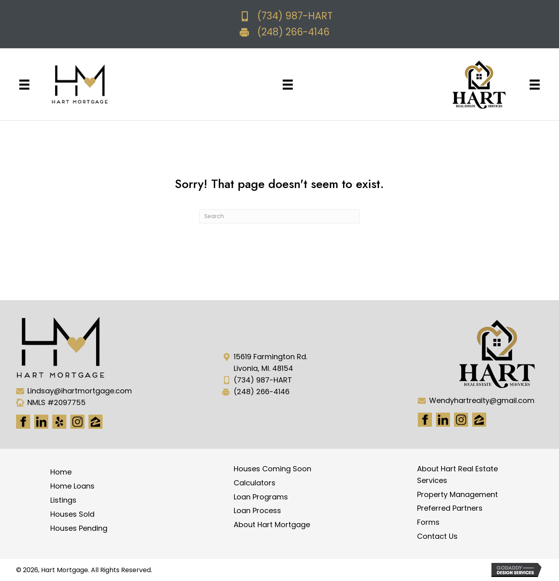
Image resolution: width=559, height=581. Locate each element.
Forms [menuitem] (428, 522)
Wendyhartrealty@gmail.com (481, 400)
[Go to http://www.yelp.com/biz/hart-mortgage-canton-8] (59, 422)
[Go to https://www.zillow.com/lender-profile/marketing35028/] (95, 422)
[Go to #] (461, 420)
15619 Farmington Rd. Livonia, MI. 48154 (270, 362)
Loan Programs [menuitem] (261, 497)
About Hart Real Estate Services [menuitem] (457, 474)
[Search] (279, 216)
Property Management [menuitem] (457, 494)
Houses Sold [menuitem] (72, 514)
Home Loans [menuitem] (72, 486)
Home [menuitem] (61, 472)
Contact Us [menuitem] (437, 536)
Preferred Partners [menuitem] (450, 508)
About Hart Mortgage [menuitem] (272, 525)
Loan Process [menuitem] (257, 510)
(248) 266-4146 (293, 32)
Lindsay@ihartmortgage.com (79, 391)
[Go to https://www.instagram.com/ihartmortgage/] (77, 422)
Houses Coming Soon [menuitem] (272, 469)
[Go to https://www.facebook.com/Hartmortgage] (23, 422)
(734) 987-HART (295, 16)
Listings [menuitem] (63, 500)
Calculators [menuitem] (254, 483)
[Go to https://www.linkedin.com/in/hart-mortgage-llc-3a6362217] (41, 422)
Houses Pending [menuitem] (78, 528)
